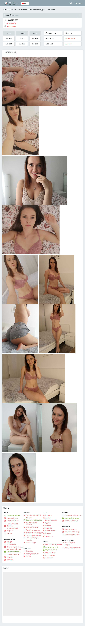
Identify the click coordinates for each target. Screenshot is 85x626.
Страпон (48, 528)
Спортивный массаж (33, 535)
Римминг (10, 560)
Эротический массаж (34, 520)
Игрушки (10, 531)
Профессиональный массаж (33, 516)
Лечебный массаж (33, 530)
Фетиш (9, 533)
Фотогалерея (10, 52)
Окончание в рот (71, 529)
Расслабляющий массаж (32, 539)
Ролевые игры (50, 531)
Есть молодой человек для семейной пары (15, 548)
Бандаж (48, 533)
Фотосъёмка (11, 544)
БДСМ (47, 523)
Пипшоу (10, 557)
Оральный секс (12, 521)
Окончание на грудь (72, 532)
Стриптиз (29, 551)
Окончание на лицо (72, 534)
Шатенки (69, 44)
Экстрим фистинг (71, 521)
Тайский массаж (32, 527)
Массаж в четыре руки (34, 533)
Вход (79, 3)
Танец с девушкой (33, 554)
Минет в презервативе (53, 544)
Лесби (28, 556)
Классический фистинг (73, 515)
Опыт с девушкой (51, 547)
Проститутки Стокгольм (11, 9)
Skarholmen (32, 9)
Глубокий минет (51, 550)
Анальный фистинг (72, 518)
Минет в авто (50, 552)
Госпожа (48, 515)
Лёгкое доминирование (51, 519)
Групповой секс (12, 523)
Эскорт (9, 542)
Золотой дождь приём (73, 547)
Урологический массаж (31, 524)
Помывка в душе (13, 554)
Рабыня (48, 525)
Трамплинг (49, 536)
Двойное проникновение (12, 527)
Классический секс (14, 515)
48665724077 (12, 20)
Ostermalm (23, 9)
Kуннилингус (50, 555)
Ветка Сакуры (31, 543)
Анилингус (49, 558)
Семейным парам (13, 552)
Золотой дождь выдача (70, 544)
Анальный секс (12, 518)
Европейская (70, 39)
